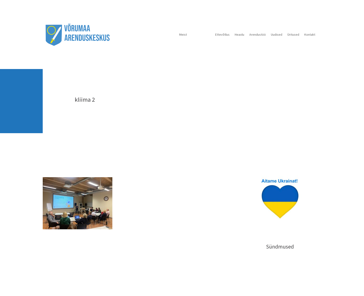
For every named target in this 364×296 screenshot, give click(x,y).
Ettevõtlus (222, 34)
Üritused (293, 34)
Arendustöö (257, 34)
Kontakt (309, 34)
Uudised (276, 34)
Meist (183, 34)
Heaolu (239, 34)
